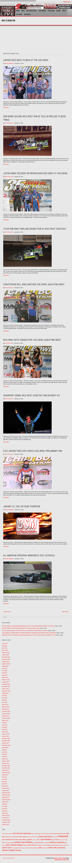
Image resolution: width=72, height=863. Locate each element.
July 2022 (4, 750)
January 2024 (5, 709)
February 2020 (5, 815)
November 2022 (6, 740)
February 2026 (5, 652)
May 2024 (4, 700)
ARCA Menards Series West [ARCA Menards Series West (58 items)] (47, 833)
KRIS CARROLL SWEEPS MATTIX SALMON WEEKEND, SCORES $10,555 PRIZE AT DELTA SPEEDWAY (29, 632)
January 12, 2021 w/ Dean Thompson (21, 506)
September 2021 (6, 772)
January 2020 (5, 817)
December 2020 (6, 792)
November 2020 (6, 795)
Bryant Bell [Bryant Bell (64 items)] (15, 836)
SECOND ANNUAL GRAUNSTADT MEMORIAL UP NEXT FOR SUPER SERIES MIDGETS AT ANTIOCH (28, 626)
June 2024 (4, 697)
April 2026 (4, 648)
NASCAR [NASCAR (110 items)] (31, 845)
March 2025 (5, 677)
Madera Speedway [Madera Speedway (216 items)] (57, 842)
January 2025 (5, 682)
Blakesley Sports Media (59, 858)
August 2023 (5, 720)
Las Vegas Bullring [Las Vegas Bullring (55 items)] (9, 842)
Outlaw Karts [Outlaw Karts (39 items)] (43, 845)
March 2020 (5, 813)
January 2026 (5, 654)
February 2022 (5, 761)
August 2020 (5, 801)
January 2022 (5, 763)
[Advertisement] (36, 37)
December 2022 (6, 738)
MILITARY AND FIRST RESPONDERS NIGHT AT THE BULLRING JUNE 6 (21, 628)
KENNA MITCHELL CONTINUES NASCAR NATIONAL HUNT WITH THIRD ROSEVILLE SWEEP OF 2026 (29, 635)
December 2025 (6, 657)
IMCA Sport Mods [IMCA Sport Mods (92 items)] (17, 839)
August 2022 (5, 747)
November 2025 (6, 659)
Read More (6, 107)
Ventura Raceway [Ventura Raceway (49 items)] (34, 847)
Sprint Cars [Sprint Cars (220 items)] (6, 848)
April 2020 (4, 811)
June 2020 (4, 806)
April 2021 (4, 783)
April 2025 (4, 675)
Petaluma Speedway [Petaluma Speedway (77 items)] (52, 845)
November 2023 (6, 713)
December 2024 (6, 684)
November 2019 (6, 822)
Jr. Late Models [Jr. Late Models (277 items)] (44, 839)
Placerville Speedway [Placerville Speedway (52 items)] (63, 845)
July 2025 (4, 668)
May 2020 (4, 808)
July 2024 (4, 695)
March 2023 (5, 731)
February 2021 (5, 788)
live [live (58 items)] (33, 842)
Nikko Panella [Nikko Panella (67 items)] (37, 845)
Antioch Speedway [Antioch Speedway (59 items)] (36, 833)
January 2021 (5, 790)
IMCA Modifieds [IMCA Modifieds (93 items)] (6, 839)
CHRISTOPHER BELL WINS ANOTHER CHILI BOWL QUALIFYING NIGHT (33, 284)
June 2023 (4, 725)
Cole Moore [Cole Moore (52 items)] (29, 836)
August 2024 (5, 693)
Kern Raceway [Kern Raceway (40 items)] (62, 839)
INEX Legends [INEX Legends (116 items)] (27, 839)
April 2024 (4, 702)
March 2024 (5, 704)
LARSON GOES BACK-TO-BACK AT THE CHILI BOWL (26, 60)
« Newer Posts (7, 611)
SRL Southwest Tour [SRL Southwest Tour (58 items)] (16, 847)
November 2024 (6, 686)
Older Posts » (65, 611)
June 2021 (4, 779)
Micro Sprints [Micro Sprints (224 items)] (11, 845)
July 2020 (4, 804)
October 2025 (5, 661)
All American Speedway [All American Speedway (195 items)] (22, 833)
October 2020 (5, 797)
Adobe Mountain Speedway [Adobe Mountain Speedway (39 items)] (7, 833)
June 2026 (4, 643)
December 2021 (6, 765)
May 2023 (4, 727)
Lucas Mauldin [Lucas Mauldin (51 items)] (46, 842)
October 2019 (5, 824)
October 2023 (5, 716)
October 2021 (5, 770)
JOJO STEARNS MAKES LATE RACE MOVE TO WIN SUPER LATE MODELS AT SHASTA (25, 630)
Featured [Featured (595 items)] (63, 836)
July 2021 (4, 777)
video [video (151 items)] (40, 848)
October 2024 (5, 688)
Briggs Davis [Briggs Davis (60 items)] (9, 836)
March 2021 (5, 786)
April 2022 (4, 756)
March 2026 (5, 650)
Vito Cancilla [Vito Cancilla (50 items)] (45, 847)
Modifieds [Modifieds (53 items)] (25, 845)
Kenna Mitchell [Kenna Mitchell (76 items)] (55, 839)
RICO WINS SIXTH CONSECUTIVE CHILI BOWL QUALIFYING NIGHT (32, 339)
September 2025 (6, 663)
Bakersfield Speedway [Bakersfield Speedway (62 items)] (60, 833)
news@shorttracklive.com (62, 860)
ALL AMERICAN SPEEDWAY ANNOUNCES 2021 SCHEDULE (29, 555)
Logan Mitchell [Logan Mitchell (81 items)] (38, 842)
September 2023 (6, 718)
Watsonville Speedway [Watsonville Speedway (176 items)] (56, 848)
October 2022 (5, 743)
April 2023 (4, 729)
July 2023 (4, 722)
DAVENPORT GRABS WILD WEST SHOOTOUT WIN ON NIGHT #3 (31, 395)
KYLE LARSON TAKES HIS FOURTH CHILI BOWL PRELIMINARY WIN (32, 450)
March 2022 (5, 759)
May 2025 (4, 673)
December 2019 (6, 820)
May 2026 (4, 645)
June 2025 (4, 670)
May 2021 (4, 781)
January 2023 (5, 736)
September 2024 (6, 691)
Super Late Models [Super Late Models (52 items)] (25, 847)
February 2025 (5, 679)
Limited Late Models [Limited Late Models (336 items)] (23, 842)
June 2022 (4, 752)
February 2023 (5, 734)
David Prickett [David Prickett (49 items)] (35, 836)
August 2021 (5, 774)
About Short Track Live (9, 858)
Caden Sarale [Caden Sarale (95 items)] (22, 836)
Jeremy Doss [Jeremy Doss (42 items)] (34, 839)
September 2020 (6, 799)
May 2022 (4, 754)
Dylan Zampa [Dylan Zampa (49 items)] (55, 836)
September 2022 (6, 745)
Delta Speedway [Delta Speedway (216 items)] (45, 836)
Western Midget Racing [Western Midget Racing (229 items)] (11, 850)
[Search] (36, 617)
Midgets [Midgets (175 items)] (20, 845)
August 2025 (5, 666)
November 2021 (6, 768)
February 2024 (5, 706)
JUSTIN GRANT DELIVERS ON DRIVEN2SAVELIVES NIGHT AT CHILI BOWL (35, 173)
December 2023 (6, 711)
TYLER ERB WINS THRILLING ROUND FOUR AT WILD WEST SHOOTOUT (34, 228)
